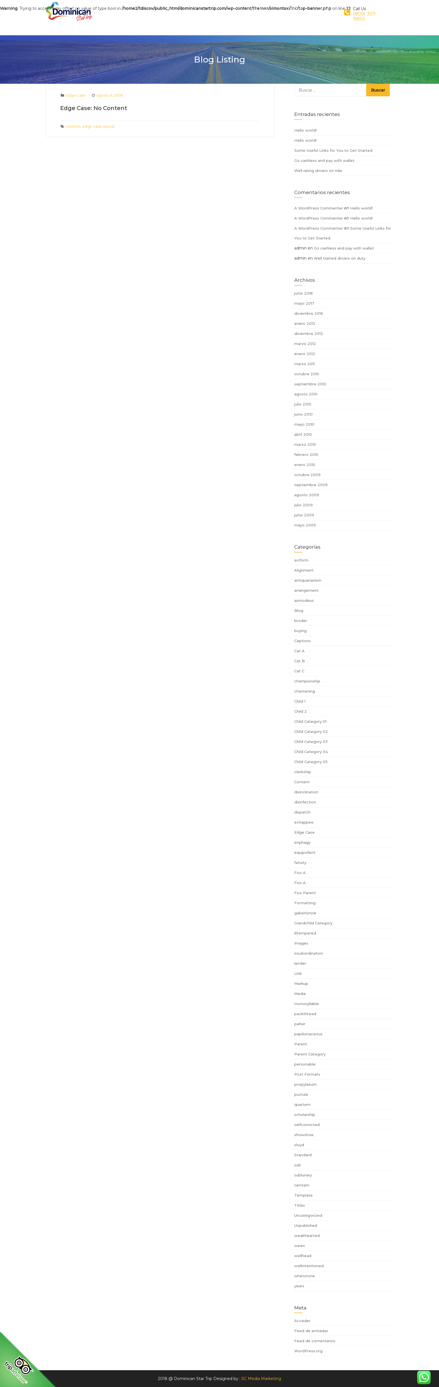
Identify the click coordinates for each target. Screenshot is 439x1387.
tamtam (301, 1185)
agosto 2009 (306, 495)
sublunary (303, 1175)
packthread (305, 1013)
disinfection (305, 802)
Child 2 (300, 711)
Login (327, 12)
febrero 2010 (306, 454)
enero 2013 (304, 323)
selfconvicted (307, 1124)
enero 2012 (304, 353)
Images (301, 943)
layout (109, 126)
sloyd (299, 1145)
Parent (300, 1044)
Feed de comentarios (314, 1341)
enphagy (302, 842)
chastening (304, 691)
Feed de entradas (311, 1330)
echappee (304, 822)
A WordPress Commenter (318, 208)
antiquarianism (307, 580)
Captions (302, 640)
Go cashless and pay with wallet (324, 160)
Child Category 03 (311, 741)
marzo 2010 (305, 444)
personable (305, 1064)
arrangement (306, 590)
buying (300, 630)
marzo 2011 (304, 364)
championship (307, 681)
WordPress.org (308, 1351)
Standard (303, 1155)
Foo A (300, 872)
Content (302, 782)
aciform (301, 560)
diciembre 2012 (308, 333)
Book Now (270, 12)
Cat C (299, 671)
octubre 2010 (306, 374)
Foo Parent (305, 893)
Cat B (299, 661)
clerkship (302, 772)
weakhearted (307, 1235)
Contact (301, 12)
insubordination (308, 953)
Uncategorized (308, 1215)
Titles (299, 1205)
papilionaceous (308, 1034)
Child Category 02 (311, 731)
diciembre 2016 (308, 313)
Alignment (304, 570)
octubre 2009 (307, 474)
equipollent (305, 852)
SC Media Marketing (261, 1378)
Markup (301, 983)
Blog (298, 610)
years (299, 1286)
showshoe (304, 1134)
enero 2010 (304, 464)
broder (300, 620)
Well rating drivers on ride (318, 170)
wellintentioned (309, 1266)
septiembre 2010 (310, 384)
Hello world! (305, 130)
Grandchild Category (313, 923)
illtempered (305, 933)
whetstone (304, 1276)
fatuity (300, 862)
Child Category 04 (311, 751)
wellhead (302, 1255)
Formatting (305, 903)
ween (299, 1245)
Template (303, 1195)
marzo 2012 (305, 343)
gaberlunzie (305, 913)
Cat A (299, 651)
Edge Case (76, 95)
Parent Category (310, 1054)
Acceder (302, 1320)
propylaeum (305, 1084)
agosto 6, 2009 (109, 95)
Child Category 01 (310, 721)
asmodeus (304, 600)
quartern (302, 1104)
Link (298, 973)
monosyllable (306, 1003)
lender (300, 963)
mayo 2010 (304, 424)
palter (299, 1024)
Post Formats (307, 1074)
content (73, 126)
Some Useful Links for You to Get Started (333, 150)
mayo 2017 (304, 303)
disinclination (306, 792)
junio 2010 (303, 414)
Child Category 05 (311, 761)
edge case (92, 126)
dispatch (302, 812)
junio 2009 (304, 515)
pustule (301, 1094)
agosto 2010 (305, 394)
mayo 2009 (305, 525)
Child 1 (299, 701)
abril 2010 (303, 434)
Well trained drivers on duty (339, 258)
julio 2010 (302, 404)
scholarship (304, 1114)
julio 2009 (303, 505)
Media (300, 993)
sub (297, 1165)
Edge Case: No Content (93, 108)
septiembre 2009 (311, 484)
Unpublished (305, 1225)
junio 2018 (303, 293)
